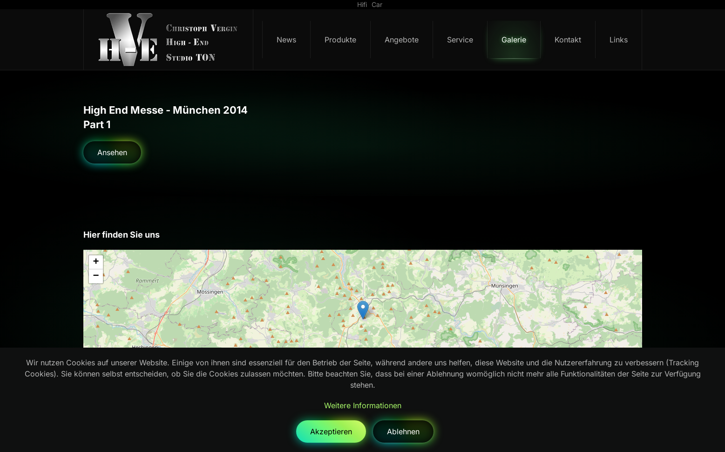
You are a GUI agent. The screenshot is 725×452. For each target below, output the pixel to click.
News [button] (286, 39)
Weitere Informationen (362, 405)
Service (460, 39)
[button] (363, 310)
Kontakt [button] (568, 39)
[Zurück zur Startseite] (168, 39)
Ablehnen (403, 431)
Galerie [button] (513, 39)
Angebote (402, 39)
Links (619, 39)
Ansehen (112, 152)
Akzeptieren (331, 431)
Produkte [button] (340, 39)
